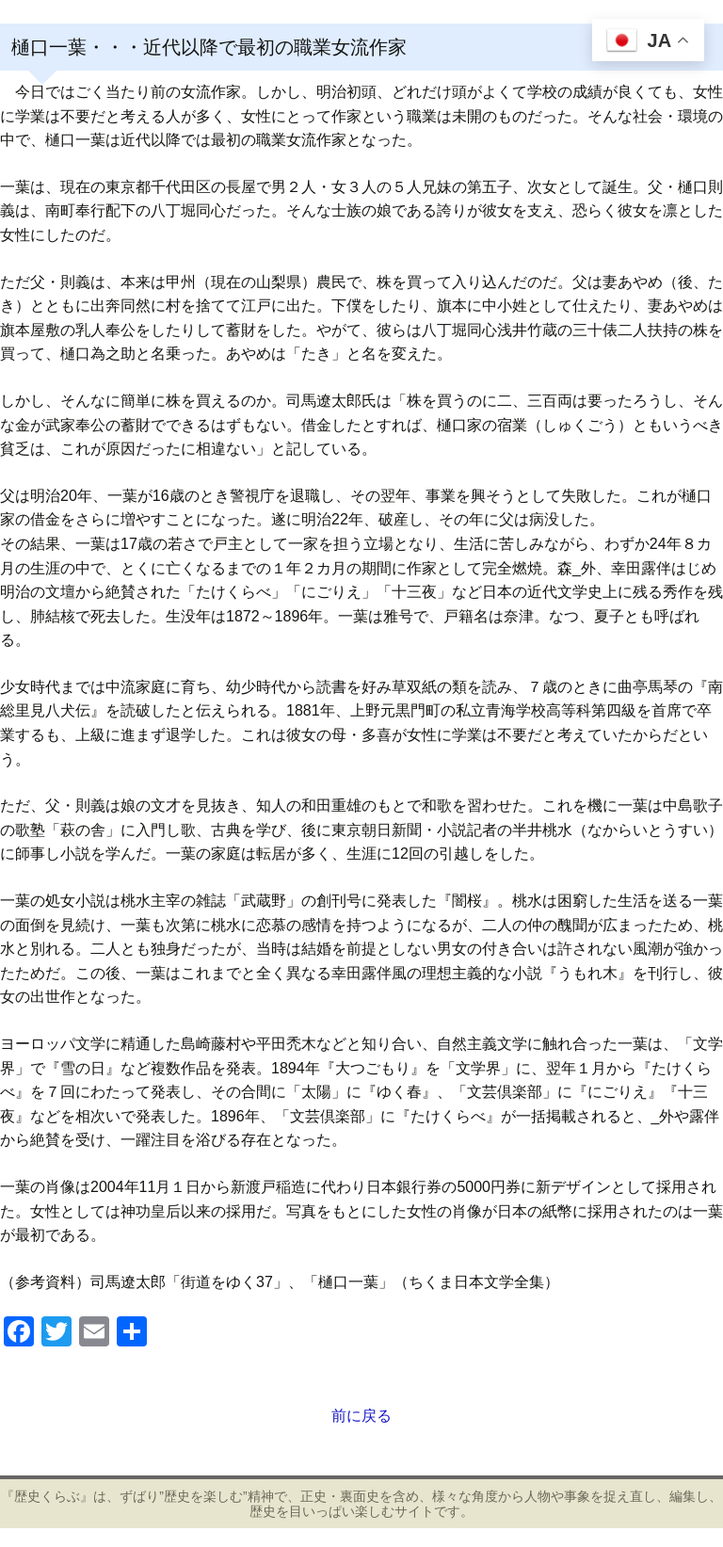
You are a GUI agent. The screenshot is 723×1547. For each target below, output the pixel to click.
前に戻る (361, 1416)
